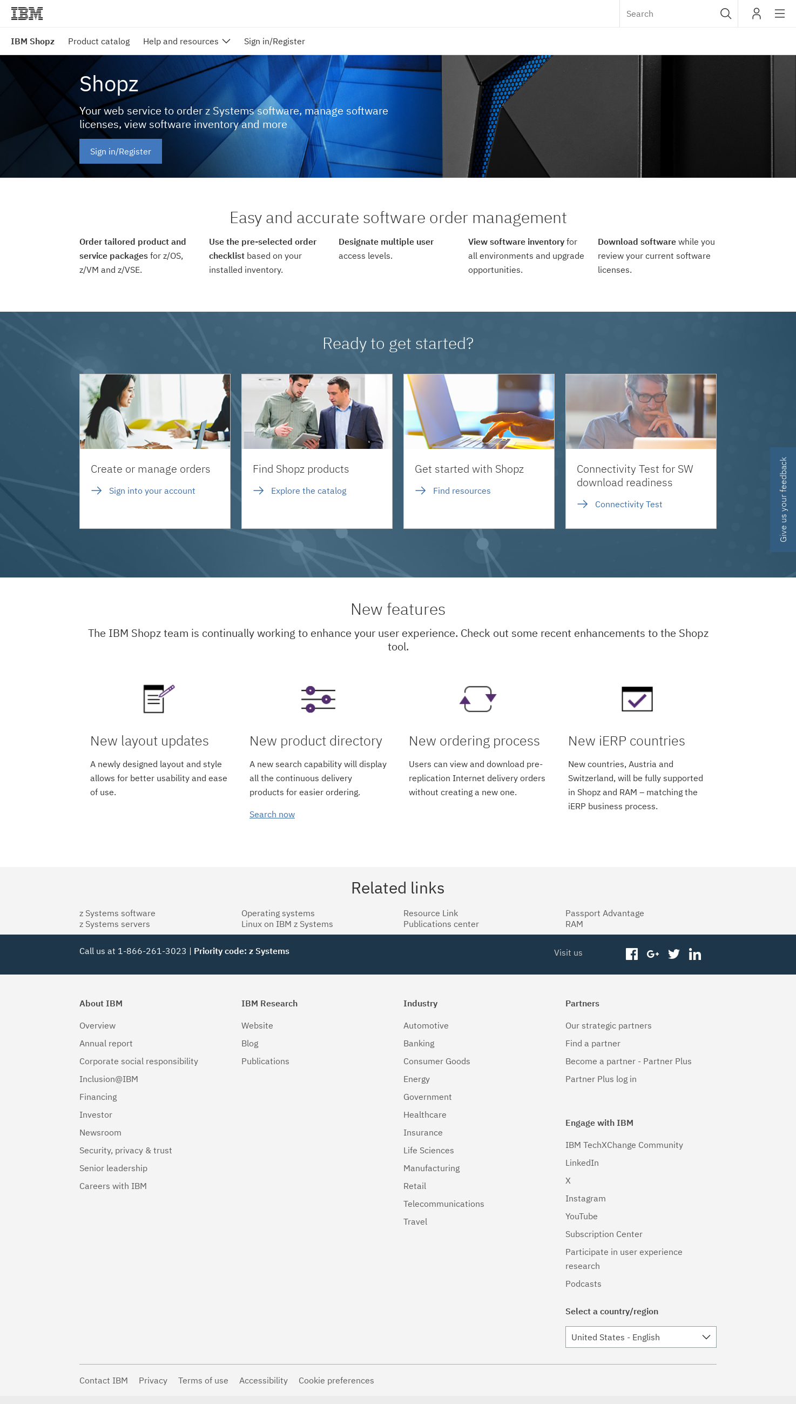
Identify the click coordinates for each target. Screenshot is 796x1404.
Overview (97, 1025)
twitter (673, 954)
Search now (272, 814)
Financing (98, 1096)
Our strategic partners (608, 1025)
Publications (265, 1061)
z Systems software (117, 913)
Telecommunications (443, 1203)
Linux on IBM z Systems (287, 923)
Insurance (423, 1132)
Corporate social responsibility (138, 1061)
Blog (249, 1043)
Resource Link (430, 913)
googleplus (653, 954)
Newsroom (100, 1132)
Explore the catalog (308, 490)
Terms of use (203, 1380)
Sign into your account (152, 490)
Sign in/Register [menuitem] (274, 41)
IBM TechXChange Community (624, 1144)
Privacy (153, 1380)
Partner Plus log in (601, 1078)
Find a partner (592, 1043)
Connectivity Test (629, 504)
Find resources (462, 490)
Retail (414, 1185)
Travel (415, 1221)
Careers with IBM (113, 1185)
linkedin (694, 954)
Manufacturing (431, 1168)
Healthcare (425, 1114)
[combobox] (678, 13)
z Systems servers (114, 923)
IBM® (27, 13)
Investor (95, 1114)
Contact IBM (103, 1380)
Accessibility (263, 1380)
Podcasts (583, 1283)
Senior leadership (113, 1168)
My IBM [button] (756, 17)
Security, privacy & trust (125, 1150)
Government (427, 1096)
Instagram (585, 1198)
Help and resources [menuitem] (181, 41)
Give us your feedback (783, 499)
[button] (726, 13)
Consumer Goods (436, 1061)
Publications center (441, 923)
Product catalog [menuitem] (99, 41)
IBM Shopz (33, 41)
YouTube (581, 1216)
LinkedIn (582, 1162)
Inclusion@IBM (108, 1078)
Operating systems (278, 913)
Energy (416, 1078)
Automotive (426, 1025)
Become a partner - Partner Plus (628, 1061)
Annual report (106, 1043)
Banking (418, 1043)
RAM (574, 923)
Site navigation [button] (780, 19)
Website (257, 1025)
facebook (632, 954)
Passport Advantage (604, 913)
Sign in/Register (120, 151)
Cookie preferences (336, 1380)
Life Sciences (428, 1150)
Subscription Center (604, 1233)
